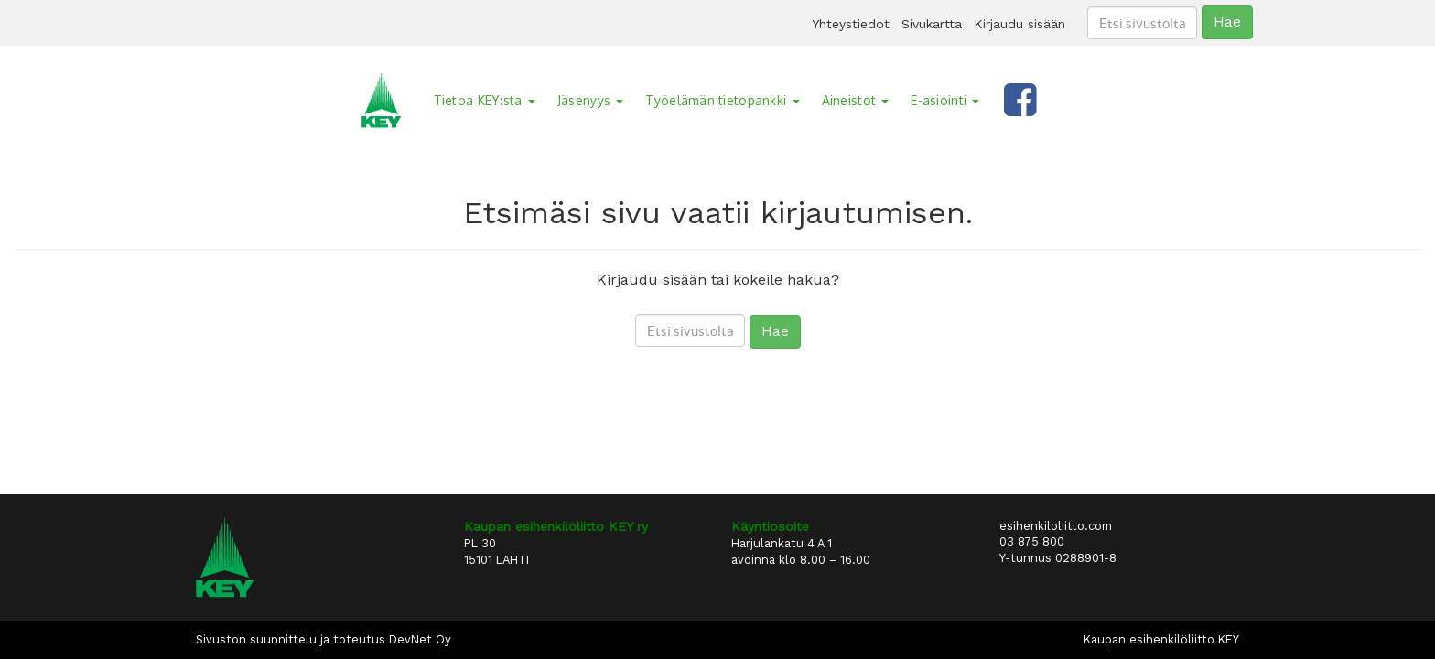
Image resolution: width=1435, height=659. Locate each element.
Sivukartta (931, 23)
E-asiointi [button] (945, 100)
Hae (1227, 21)
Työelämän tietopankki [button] (722, 100)
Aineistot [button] (856, 100)
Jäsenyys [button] (590, 100)
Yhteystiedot (851, 23)
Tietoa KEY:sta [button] (484, 100)
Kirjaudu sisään (1019, 23)
